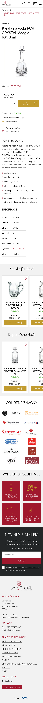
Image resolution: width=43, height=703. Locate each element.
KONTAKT (6, 667)
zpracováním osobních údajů (28, 567)
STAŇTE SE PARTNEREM (12, 641)
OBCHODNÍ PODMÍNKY (11, 649)
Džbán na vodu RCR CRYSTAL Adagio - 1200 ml (15, 305)
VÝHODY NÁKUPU (9, 645)
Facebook (7, 681)
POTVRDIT (21, 561)
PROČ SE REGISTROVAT (12, 656)
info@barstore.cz (14, 630)
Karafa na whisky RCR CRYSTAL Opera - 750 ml (15, 371)
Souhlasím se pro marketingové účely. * (23, 568)
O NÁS (4, 671)
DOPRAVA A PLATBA (10, 653)
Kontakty (7, 623)
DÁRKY (11, 10)
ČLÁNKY (5, 660)
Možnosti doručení (9, 122)
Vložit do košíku (29, 104)
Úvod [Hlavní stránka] (4, 10)
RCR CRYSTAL (15, 86)
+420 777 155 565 (13, 627)
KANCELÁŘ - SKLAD (11, 596)
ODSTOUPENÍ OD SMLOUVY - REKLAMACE (19, 664)
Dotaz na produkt (10, 131)
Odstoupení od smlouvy (12, 687)
